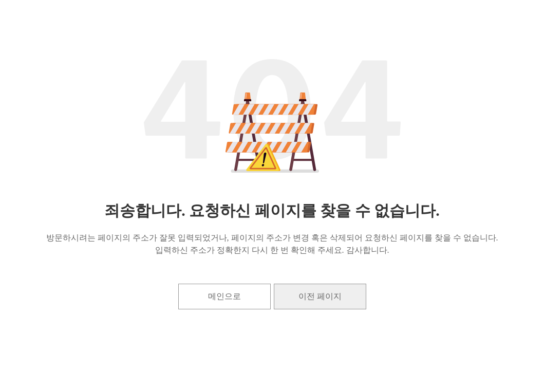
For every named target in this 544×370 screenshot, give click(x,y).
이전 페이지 (320, 296)
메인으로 (224, 296)
